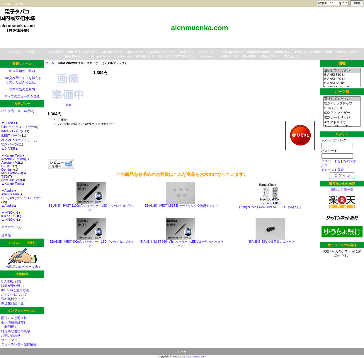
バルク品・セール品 (21, 52)
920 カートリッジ (342, 117)
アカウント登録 (332, 170)
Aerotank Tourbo (259, 52)
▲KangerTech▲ (99, 56)
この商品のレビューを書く (22, 265)
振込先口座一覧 (12, 303)
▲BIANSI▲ (206, 52)
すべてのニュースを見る (22, 96)
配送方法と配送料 (14, 318)
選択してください (342, 70)
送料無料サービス (14, 299)
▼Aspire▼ (124, 56)
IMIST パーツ (134, 52)
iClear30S (249, 56)
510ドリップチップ (342, 103)
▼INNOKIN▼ (229, 56)
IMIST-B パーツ (111, 52)
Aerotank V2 (282, 52)
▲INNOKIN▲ (268, 56)
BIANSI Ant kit (342, 83)
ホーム (5, 3)
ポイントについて (14, 294)
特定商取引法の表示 (15, 331)
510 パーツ (187, 52)
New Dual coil (74, 56)
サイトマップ (11, 340)
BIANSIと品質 (11, 281)
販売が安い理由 (12, 285)
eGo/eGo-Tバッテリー (161, 52)
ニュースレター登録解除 (19, 344)
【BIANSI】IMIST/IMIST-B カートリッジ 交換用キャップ (180, 205)
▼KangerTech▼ (232, 52)
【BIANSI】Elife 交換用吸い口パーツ (270, 241)
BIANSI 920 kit (342, 79)
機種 (342, 63)
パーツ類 (342, 92)
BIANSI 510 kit (342, 75)
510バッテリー (342, 108)
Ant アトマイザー (342, 122)
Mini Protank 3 (336, 52)
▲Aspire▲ (206, 56)
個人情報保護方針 (14, 322)
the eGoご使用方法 (15, 290)
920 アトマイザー (342, 113)
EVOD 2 (300, 52)
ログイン (20, 3)
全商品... (7, 235)
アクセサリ (291, 56)
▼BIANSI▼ (56, 52)
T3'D (353, 52)
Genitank (315, 52)
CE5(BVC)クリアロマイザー (176, 56)
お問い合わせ (11, 335)
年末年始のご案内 (22, 71)
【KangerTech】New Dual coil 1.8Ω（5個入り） (270, 207)
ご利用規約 (9, 326)
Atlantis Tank (145, 56)
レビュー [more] (21, 242)
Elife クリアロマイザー (82, 52)
